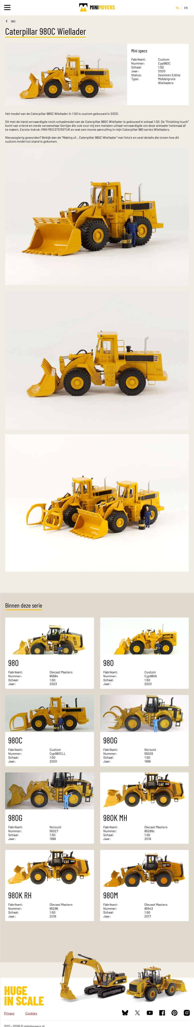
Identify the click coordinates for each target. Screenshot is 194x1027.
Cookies (31, 1013)
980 (13, 21)
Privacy (9, 1013)
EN (186, 7)
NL (178, 7)
